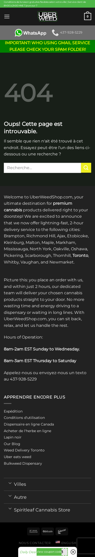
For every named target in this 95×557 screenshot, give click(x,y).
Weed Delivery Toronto (24, 450)
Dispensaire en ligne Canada (29, 424)
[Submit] (86, 168)
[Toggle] (10, 482)
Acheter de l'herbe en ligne (27, 431)
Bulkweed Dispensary (23, 463)
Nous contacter (35, 543)
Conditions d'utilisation (24, 417)
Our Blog (12, 444)
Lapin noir (13, 437)
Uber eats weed (17, 457)
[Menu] (7, 16)
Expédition (13, 411)
